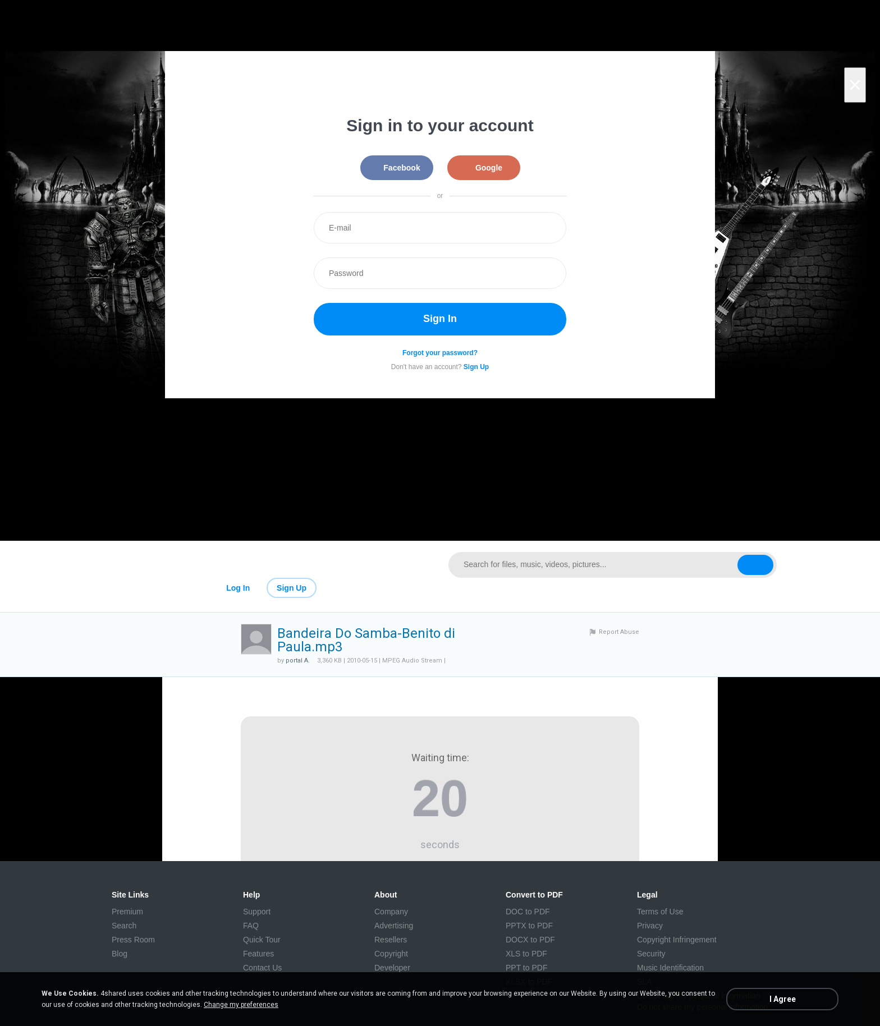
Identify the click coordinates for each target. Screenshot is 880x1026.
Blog (119, 953)
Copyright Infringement (677, 939)
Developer (392, 967)
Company (391, 911)
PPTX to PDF (529, 925)
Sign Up (291, 587)
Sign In (440, 318)
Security (651, 953)
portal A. (298, 660)
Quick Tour (262, 939)
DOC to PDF (528, 911)
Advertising (393, 925)
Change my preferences (241, 1005)
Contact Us (262, 967)
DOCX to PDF (530, 939)
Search (124, 925)
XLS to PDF (526, 953)
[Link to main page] (267, 565)
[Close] (855, 85)
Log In (238, 587)
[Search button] (755, 565)
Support (257, 911)
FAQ (251, 925)
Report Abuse (619, 632)
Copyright (391, 953)
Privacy (650, 925)
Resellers (390, 939)
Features (258, 953)
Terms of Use (660, 911)
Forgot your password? (440, 353)
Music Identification (670, 967)
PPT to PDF (526, 967)
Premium (127, 911)
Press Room (133, 939)
